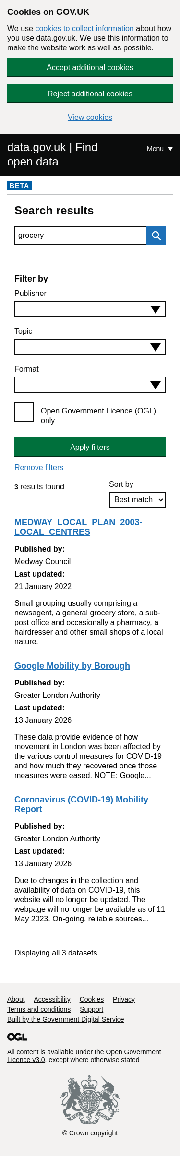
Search (153, 235)
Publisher (30, 293)
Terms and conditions (39, 1009)
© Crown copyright (90, 1133)
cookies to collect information (84, 28)
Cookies (92, 999)
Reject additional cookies (90, 94)
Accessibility (52, 999)
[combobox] (90, 309)
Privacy (124, 999)
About (16, 999)
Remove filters (38, 467)
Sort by (121, 484)
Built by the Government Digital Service (65, 1019)
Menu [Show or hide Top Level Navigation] (156, 149)
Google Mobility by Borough (72, 666)
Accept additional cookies (90, 67)
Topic (23, 331)
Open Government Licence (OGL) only (98, 416)
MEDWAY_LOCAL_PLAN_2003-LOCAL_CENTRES (78, 527)
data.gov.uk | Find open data (52, 154)
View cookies (90, 117)
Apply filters (90, 447)
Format (26, 369)
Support (91, 1009)
